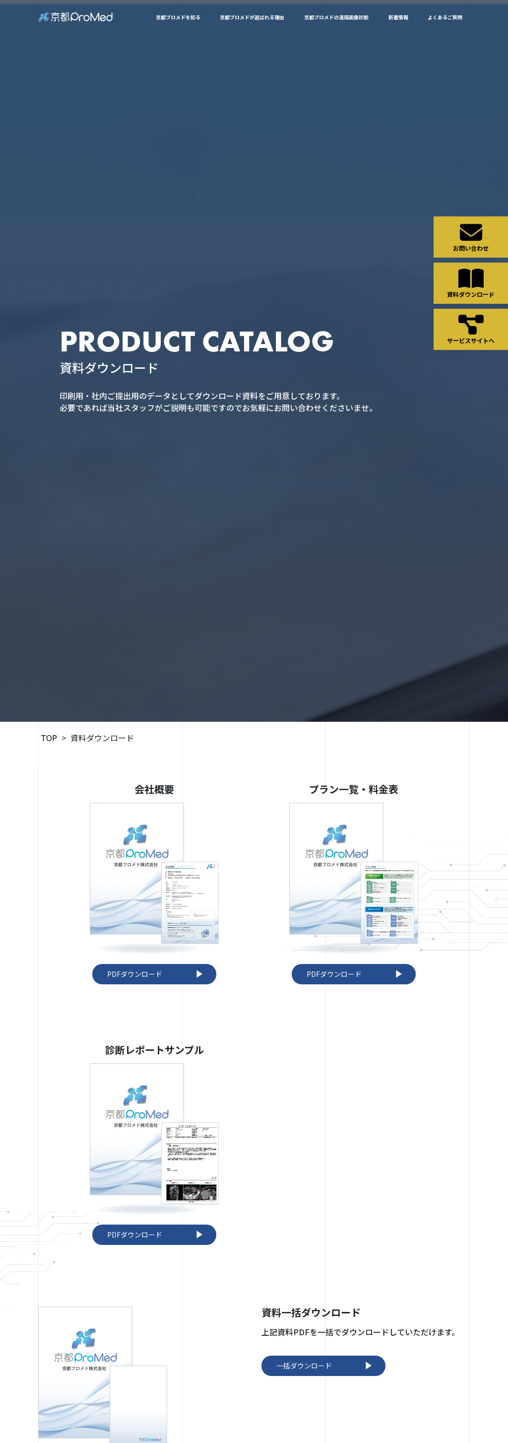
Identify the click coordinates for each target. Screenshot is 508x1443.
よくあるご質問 (445, 17)
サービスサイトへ (471, 329)
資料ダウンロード (471, 283)
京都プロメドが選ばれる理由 (252, 17)
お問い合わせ (471, 236)
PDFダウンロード (156, 973)
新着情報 (398, 17)
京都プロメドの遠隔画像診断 (336, 17)
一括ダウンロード (326, 1365)
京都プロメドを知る (178, 17)
